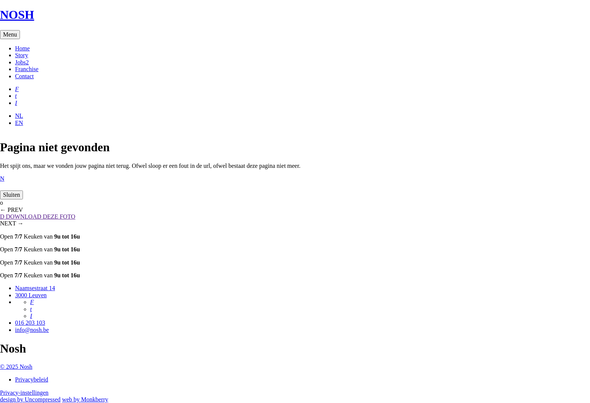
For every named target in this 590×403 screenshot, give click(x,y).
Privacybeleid (31, 379)
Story (21, 55)
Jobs (22, 62)
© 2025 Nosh (16, 366)
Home (22, 48)
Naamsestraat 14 (35, 288)
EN (19, 123)
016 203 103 (30, 322)
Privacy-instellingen (24, 392)
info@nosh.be (32, 330)
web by (85, 399)
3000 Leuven (31, 295)
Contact (24, 76)
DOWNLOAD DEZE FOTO (37, 216)
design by (30, 399)
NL (19, 116)
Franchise (26, 69)
